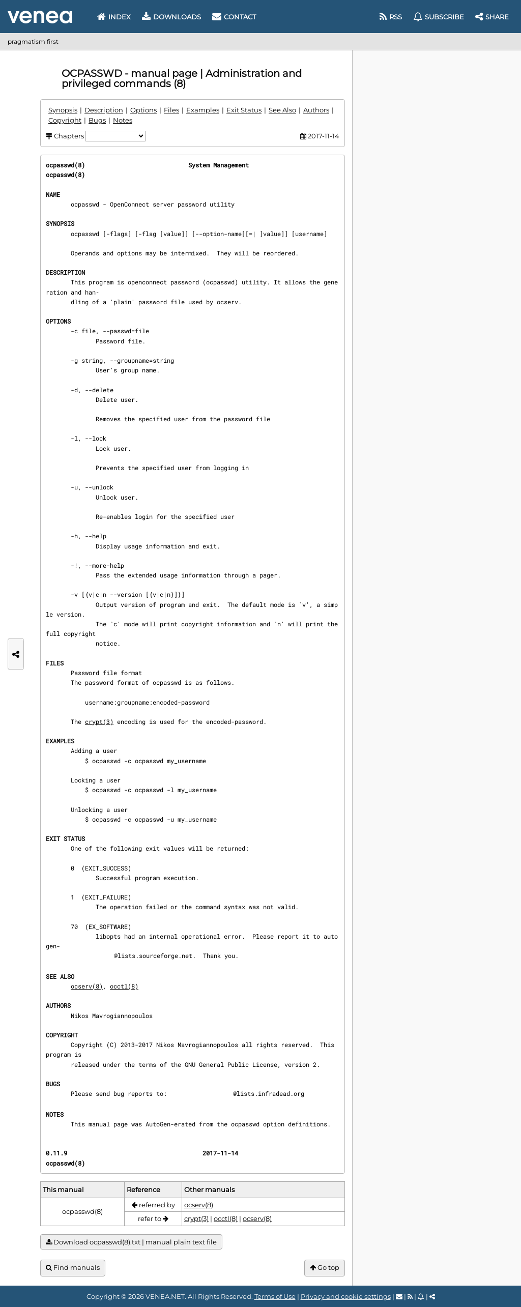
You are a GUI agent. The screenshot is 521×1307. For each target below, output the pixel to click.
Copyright (64, 120)
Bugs (97, 120)
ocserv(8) (87, 986)
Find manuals (73, 1267)
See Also (282, 110)
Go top (324, 1267)
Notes (122, 120)
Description (103, 110)
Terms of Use (275, 1296)
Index (114, 16)
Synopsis (62, 110)
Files (171, 110)
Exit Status (244, 110)
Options (143, 110)
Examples (202, 110)
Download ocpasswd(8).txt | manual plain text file (131, 1242)
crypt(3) (99, 721)
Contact (234, 16)
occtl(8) (124, 986)
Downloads (171, 16)
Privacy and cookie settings (346, 1296)
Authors (316, 110)
